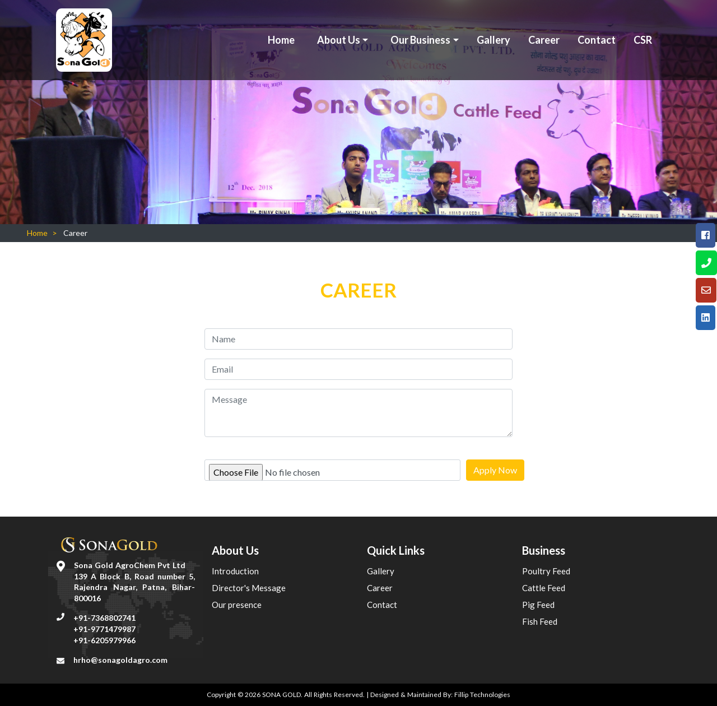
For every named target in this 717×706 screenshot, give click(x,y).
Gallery (493, 40)
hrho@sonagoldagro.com (120, 660)
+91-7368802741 (104, 618)
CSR (643, 40)
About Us (338, 40)
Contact (597, 40)
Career (544, 40)
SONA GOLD (281, 694)
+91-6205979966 (104, 640)
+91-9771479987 (104, 629)
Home (281, 40)
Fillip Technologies (482, 694)
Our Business (420, 40)
